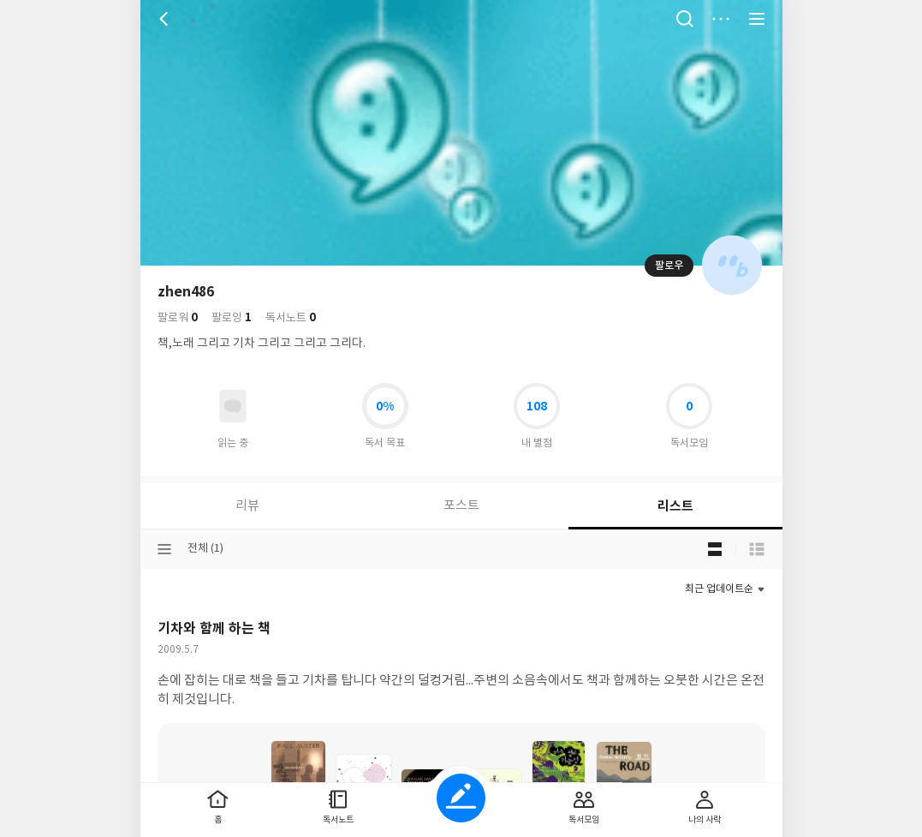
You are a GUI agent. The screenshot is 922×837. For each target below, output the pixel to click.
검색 (684, 18)
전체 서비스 (756, 18)
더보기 (720, 18)
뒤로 (166, 18)
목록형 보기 (756, 549)
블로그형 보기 (715, 549)
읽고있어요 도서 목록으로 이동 (233, 406)
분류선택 (164, 549)
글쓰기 (461, 798)
